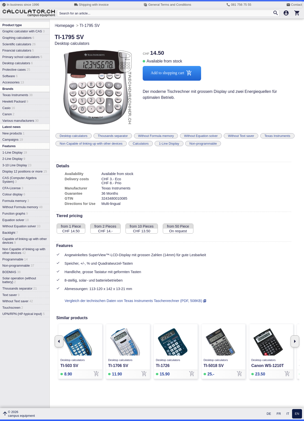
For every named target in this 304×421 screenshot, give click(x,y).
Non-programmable (18, 265)
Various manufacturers (20, 120)
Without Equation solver (21, 226)
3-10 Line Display (17, 165)
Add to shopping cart (172, 73)
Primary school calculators (22, 57)
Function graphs (15, 213)
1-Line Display (14, 152)
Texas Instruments (17, 95)
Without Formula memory (22, 207)
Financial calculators (18, 50)
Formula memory (15, 201)
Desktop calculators (17, 63)
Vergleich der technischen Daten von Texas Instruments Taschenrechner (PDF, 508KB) (133, 301)
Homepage (64, 25)
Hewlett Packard (15, 101)
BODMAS (11, 272)
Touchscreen (12, 307)
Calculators (141, 143)
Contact (294, 5)
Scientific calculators (19, 44)
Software (10, 76)
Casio (8, 108)
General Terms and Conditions (167, 5)
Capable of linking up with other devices (24, 240)
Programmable (15, 259)
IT (287, 414)
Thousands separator (19, 288)
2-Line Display (13, 159)
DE (269, 414)
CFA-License (12, 188)
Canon (8, 114)
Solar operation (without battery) (19, 280)
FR (279, 414)
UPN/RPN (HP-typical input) (23, 314)
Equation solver (15, 220)
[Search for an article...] (165, 13)
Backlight (10, 233)
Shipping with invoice (91, 5)
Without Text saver (17, 301)
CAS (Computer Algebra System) (19, 179)
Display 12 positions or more (24, 171)
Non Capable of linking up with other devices (23, 251)
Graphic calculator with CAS (23, 31)
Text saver (11, 295)
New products (13, 133)
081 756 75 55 (238, 5)
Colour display (13, 194)
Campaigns (12, 139)
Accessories (13, 82)
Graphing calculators (18, 38)
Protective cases (16, 69)
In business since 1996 (20, 5)
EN (297, 414)
